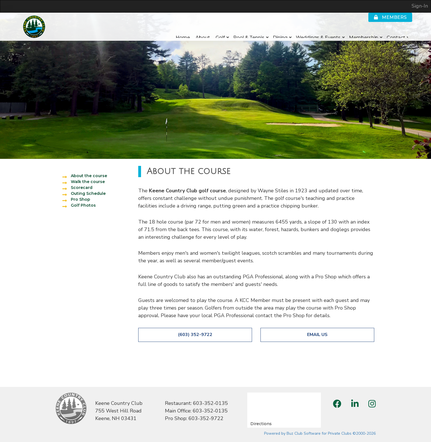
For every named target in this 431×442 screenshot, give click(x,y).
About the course (89, 175)
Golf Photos (83, 205)
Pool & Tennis (248, 31)
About (203, 31)
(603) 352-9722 (195, 335)
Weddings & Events (318, 31)
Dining (280, 31)
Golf (220, 31)
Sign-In (420, 6)
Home (183, 31)
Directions (261, 423)
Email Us (317, 335)
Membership (363, 31)
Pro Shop (80, 199)
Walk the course (88, 181)
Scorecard (81, 187)
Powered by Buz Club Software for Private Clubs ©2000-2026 (320, 433)
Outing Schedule (88, 193)
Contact (396, 31)
